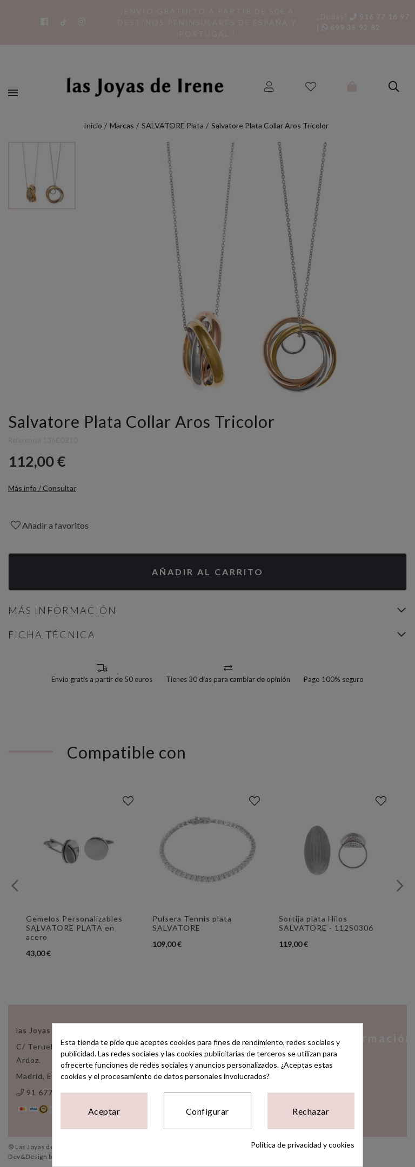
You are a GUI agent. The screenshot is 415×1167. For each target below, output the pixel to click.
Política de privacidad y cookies (302, 1144)
